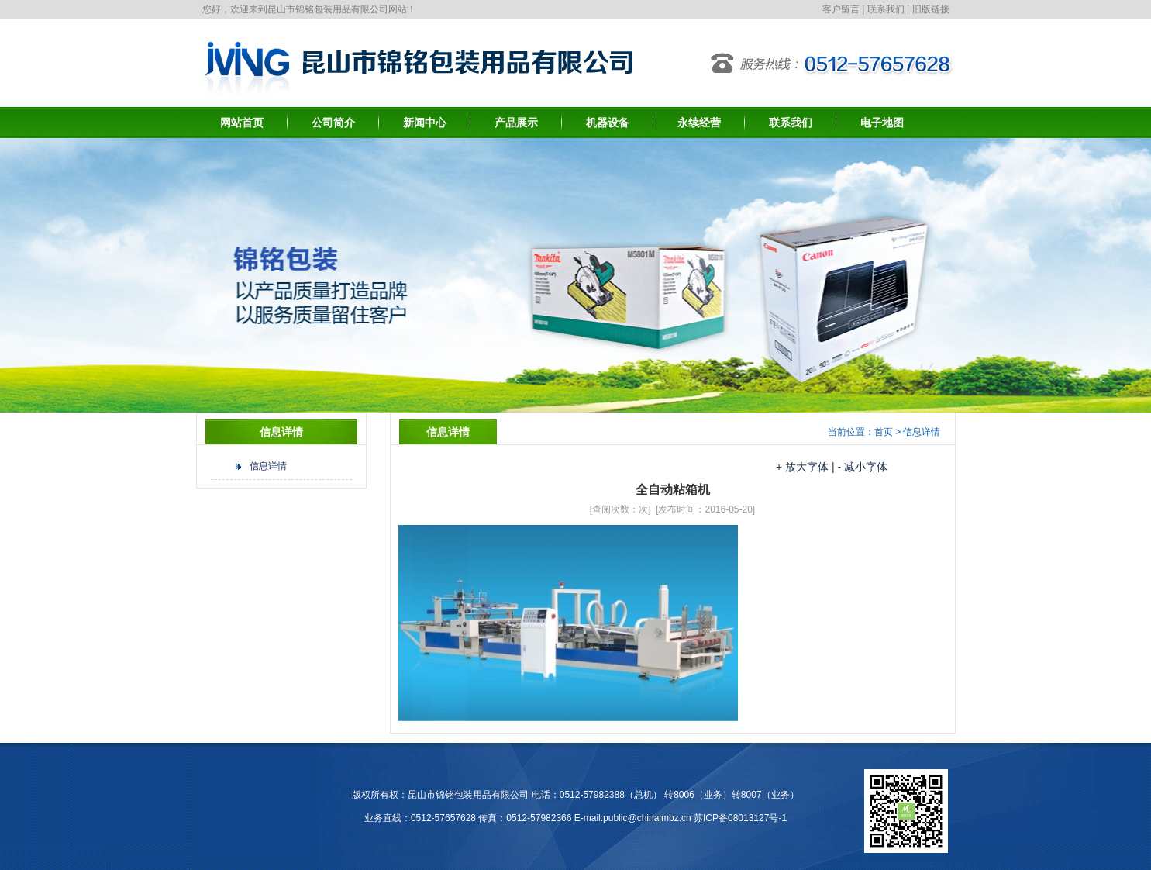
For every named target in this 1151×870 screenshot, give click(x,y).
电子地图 (882, 122)
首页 (883, 431)
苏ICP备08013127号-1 (740, 818)
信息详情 (268, 466)
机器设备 (607, 122)
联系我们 (886, 9)
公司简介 (333, 122)
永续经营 (699, 122)
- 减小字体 (862, 467)
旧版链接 (930, 9)
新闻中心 (424, 122)
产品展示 (516, 122)
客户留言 (841, 9)
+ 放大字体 (802, 467)
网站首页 (242, 122)
